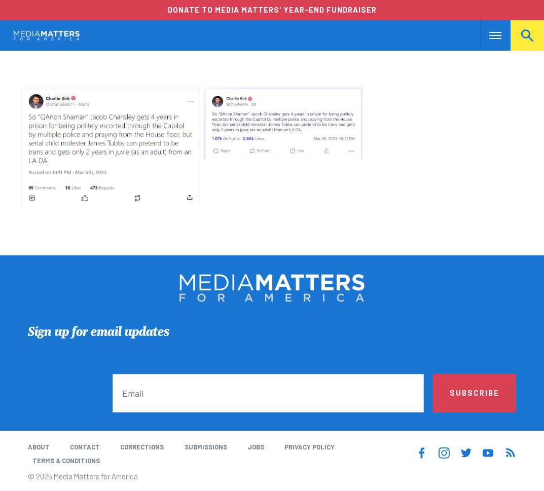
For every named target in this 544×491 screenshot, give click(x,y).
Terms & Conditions (66, 461)
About (39, 447)
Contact (85, 447)
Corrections (142, 447)
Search (527, 35)
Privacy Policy (309, 447)
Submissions (206, 447)
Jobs (255, 447)
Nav (489, 35)
